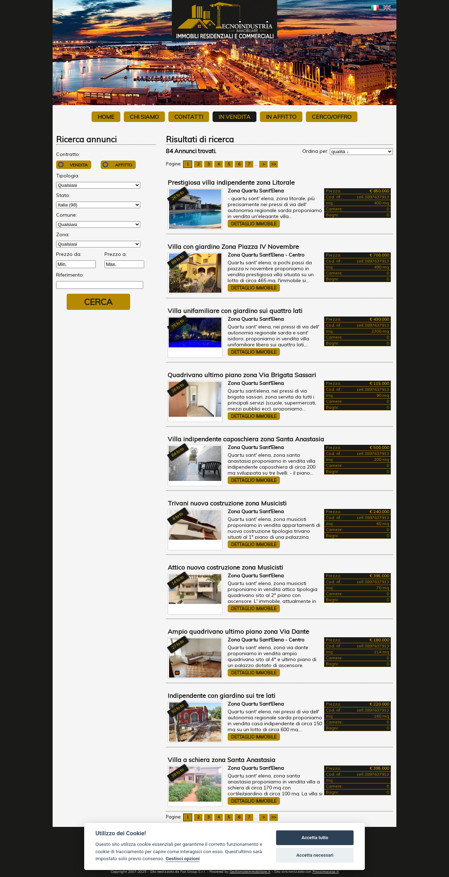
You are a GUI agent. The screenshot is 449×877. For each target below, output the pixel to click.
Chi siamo (144, 116)
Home (106, 116)
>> (273, 164)
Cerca (98, 302)
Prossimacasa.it (326, 871)
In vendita (234, 116)
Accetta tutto (314, 837)
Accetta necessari (315, 855)
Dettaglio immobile (253, 223)
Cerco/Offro (331, 116)
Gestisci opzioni (183, 858)
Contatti (188, 116)
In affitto (281, 116)
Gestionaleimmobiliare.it (249, 871)
